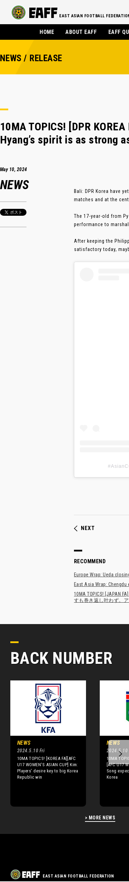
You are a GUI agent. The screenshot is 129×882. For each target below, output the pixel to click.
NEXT (84, 528)
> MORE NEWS (100, 817)
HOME (47, 32)
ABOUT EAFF (81, 32)
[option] (43, 743)
